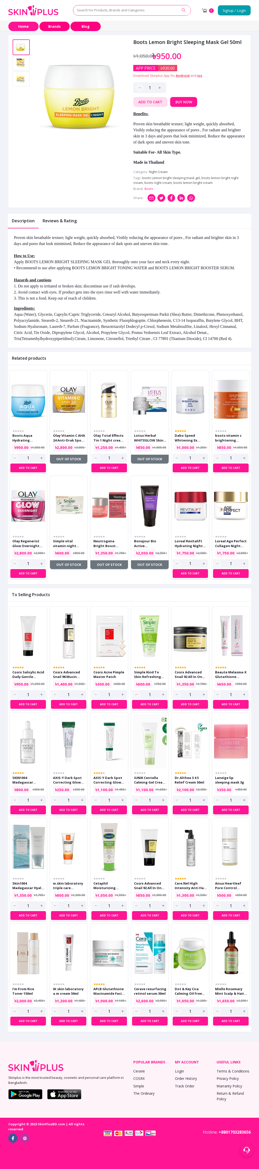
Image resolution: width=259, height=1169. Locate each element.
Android (183, 75)
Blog (86, 26)
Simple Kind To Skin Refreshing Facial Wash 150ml (149, 674)
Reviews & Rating (60, 221)
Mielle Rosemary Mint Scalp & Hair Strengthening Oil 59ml (230, 991)
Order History (186, 1078)
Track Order (184, 1086)
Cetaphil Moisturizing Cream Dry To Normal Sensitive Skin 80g (107, 885)
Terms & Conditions (233, 1071)
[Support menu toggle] (246, 1150)
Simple (138, 1086)
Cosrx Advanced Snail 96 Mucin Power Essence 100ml (66, 674)
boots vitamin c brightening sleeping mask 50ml (228, 437)
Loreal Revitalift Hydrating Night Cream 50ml (189, 543)
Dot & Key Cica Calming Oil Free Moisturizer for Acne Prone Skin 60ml (188, 991)
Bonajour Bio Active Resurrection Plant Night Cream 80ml (150, 543)
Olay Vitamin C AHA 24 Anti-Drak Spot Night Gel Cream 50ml (69, 437)
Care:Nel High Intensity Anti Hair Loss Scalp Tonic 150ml (190, 885)
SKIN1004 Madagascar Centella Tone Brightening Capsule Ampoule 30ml (27, 780)
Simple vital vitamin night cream (64, 543)
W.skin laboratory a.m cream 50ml (68, 991)
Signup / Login (234, 10)
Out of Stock (68, 459)
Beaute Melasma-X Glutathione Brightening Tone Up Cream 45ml (231, 674)
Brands (54, 26)
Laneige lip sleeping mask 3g (229, 780)
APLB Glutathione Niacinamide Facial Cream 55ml (109, 991)
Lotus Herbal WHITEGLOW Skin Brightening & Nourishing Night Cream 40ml (149, 437)
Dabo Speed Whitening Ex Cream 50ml (186, 437)
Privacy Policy (228, 1078)
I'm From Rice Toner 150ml (23, 991)
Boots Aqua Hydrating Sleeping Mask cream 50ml (24, 437)
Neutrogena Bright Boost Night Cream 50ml (108, 543)
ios (199, 75)
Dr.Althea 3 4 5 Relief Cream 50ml (189, 780)
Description (23, 221)
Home (23, 26)
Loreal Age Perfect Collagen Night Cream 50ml (231, 543)
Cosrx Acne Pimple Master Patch (108, 674)
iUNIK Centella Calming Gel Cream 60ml (149, 780)
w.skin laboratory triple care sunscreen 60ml (68, 885)
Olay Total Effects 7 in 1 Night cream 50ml (108, 437)
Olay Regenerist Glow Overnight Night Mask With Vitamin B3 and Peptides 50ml (26, 543)
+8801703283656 (235, 1132)
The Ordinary (143, 1093)
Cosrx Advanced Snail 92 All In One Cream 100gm (189, 674)
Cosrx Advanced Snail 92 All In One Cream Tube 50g (149, 885)
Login (179, 1071)
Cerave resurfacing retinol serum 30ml (150, 991)
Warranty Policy (229, 1086)
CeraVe (139, 1071)
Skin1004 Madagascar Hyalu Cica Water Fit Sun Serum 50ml (27, 885)
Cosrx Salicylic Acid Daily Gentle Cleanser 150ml (28, 674)
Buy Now (183, 102)
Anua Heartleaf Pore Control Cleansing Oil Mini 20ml (230, 885)
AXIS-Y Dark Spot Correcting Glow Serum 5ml (67, 780)
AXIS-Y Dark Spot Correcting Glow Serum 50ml (107, 780)
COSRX (139, 1078)
